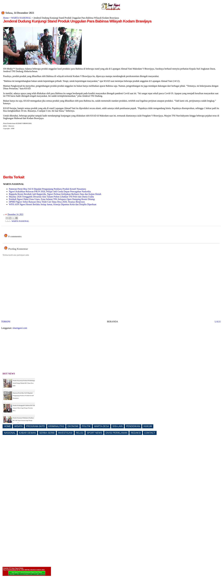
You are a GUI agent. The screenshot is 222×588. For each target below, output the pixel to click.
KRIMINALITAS (56, 426)
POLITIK (86, 426)
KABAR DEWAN (27, 433)
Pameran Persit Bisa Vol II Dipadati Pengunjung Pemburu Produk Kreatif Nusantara (47, 189)
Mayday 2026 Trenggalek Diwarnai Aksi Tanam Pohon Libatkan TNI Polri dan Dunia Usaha (51, 196)
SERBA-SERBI (47, 433)
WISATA (18, 426)
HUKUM (147, 426)
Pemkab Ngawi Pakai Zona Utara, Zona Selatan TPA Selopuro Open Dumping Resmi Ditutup (52, 199)
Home (6, 18)
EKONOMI (73, 426)
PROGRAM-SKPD (35, 426)
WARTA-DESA (101, 426)
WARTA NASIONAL (21, 18)
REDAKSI (136, 433)
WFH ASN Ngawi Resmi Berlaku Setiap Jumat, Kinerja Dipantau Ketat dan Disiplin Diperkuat (52, 204)
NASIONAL (10, 433)
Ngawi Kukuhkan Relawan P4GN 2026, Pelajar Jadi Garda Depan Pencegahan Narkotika (50, 191)
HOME (7, 426)
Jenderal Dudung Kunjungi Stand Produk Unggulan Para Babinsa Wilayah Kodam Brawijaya (77, 21)
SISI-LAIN (118, 426)
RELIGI (79, 433)
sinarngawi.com (20, 328)
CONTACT (149, 433)
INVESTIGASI (65, 433)
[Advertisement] (27, 154)
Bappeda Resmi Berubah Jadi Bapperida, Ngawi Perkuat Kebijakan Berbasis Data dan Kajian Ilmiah (55, 194)
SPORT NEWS (94, 433)
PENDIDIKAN (133, 426)
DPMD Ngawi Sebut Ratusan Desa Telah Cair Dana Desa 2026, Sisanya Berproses (47, 202)
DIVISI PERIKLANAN (116, 433)
